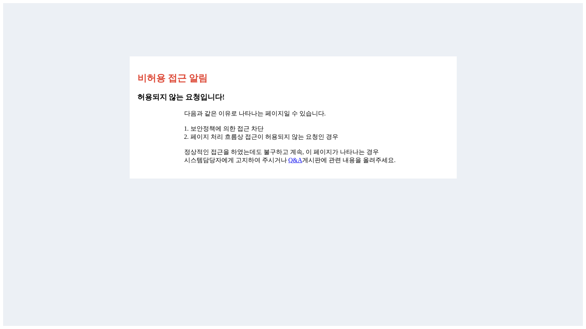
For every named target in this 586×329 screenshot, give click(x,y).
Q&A (296, 160)
